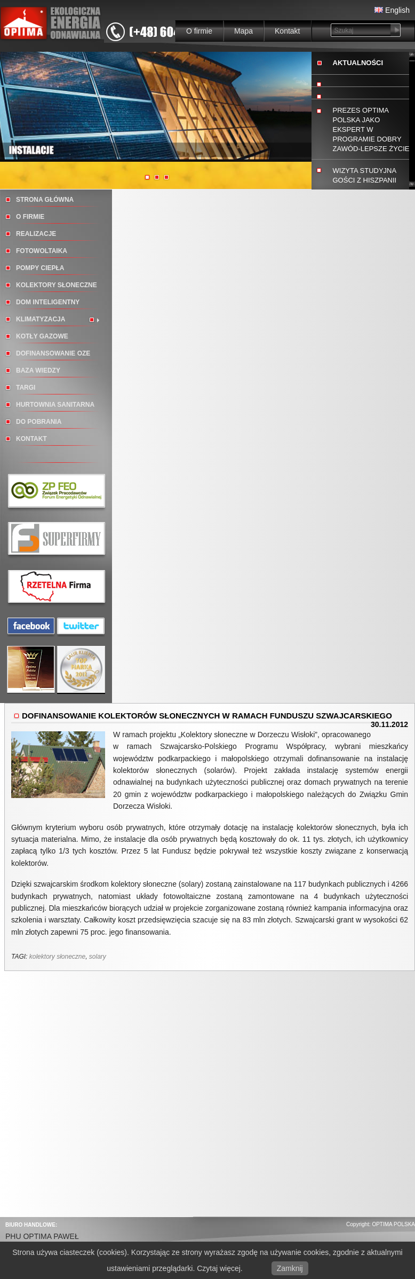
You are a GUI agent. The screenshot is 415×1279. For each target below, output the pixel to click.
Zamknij (290, 1268)
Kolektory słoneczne (56, 285)
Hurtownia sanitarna (55, 404)
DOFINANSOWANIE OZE (53, 353)
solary (97, 956)
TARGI (25, 387)
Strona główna (45, 199)
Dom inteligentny (47, 302)
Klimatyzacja (40, 319)
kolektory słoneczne (57, 956)
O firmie (199, 31)
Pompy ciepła (40, 268)
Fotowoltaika (41, 251)
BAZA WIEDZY (38, 370)
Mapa (243, 31)
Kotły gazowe (42, 336)
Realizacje (36, 234)
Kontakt (287, 31)
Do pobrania (38, 421)
